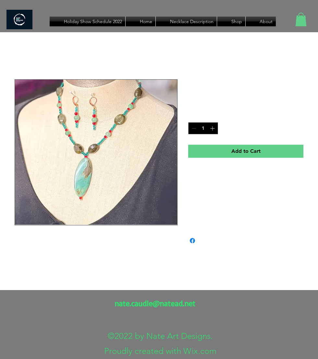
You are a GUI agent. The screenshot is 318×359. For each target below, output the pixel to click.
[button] (301, 19)
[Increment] (213, 128)
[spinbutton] (203, 128)
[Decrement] (193, 128)
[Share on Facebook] (192, 241)
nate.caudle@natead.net (155, 303)
